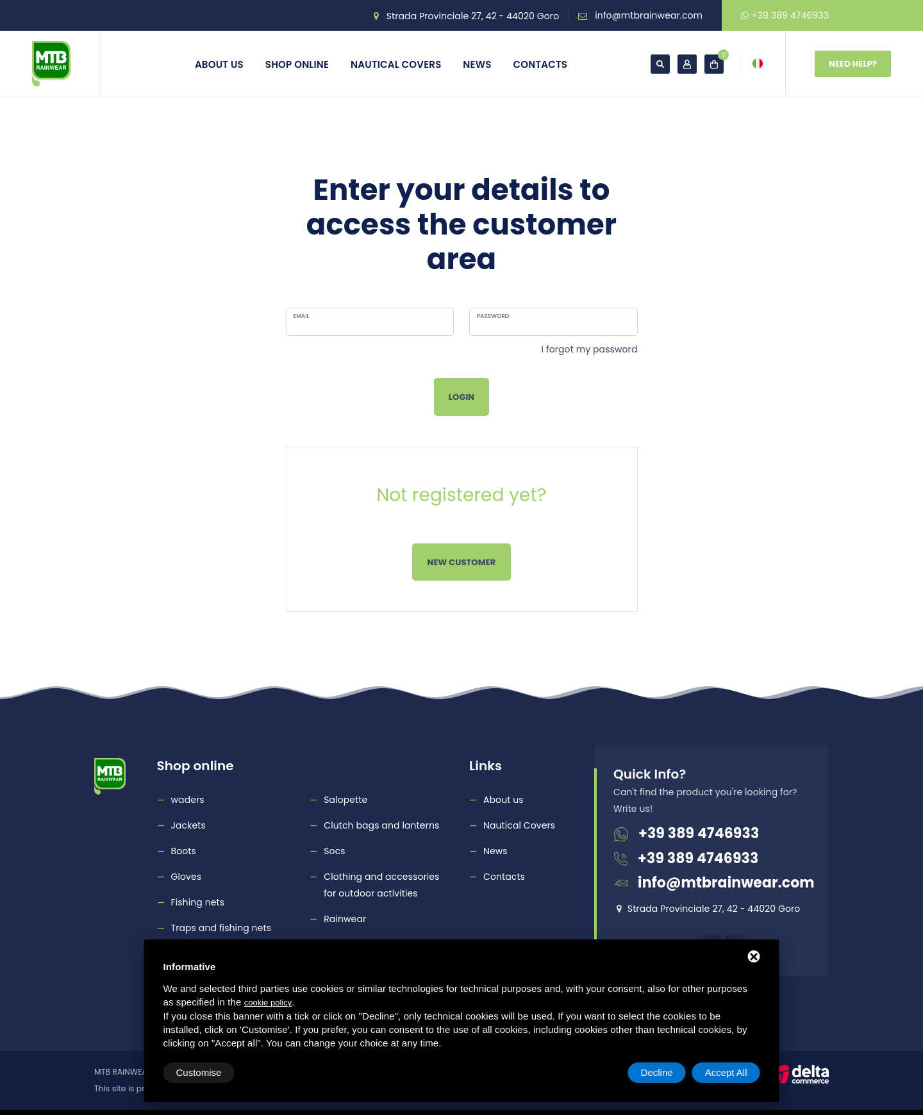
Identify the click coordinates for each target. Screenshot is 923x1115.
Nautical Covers (396, 64)
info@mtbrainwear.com (649, 15)
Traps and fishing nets (221, 927)
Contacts (540, 64)
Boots (183, 851)
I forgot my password (590, 349)
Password (493, 316)
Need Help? (853, 64)
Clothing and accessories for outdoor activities (381, 885)
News (477, 64)
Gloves (186, 876)
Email (302, 316)
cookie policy (268, 1002)
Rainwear (345, 919)
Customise (199, 1072)
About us (219, 64)
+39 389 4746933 (785, 15)
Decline (657, 1072)
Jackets (188, 825)
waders (187, 799)
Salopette (345, 799)
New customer (462, 562)
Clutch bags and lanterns (381, 825)
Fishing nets (198, 902)
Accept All (726, 1072)
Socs (334, 851)
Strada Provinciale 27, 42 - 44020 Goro (473, 16)
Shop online (297, 64)
